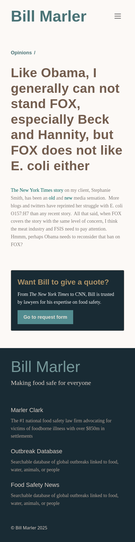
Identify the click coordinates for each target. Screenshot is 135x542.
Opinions (21, 52)
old (52, 198)
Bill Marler (48, 16)
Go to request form (45, 317)
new (69, 198)
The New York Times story (37, 190)
